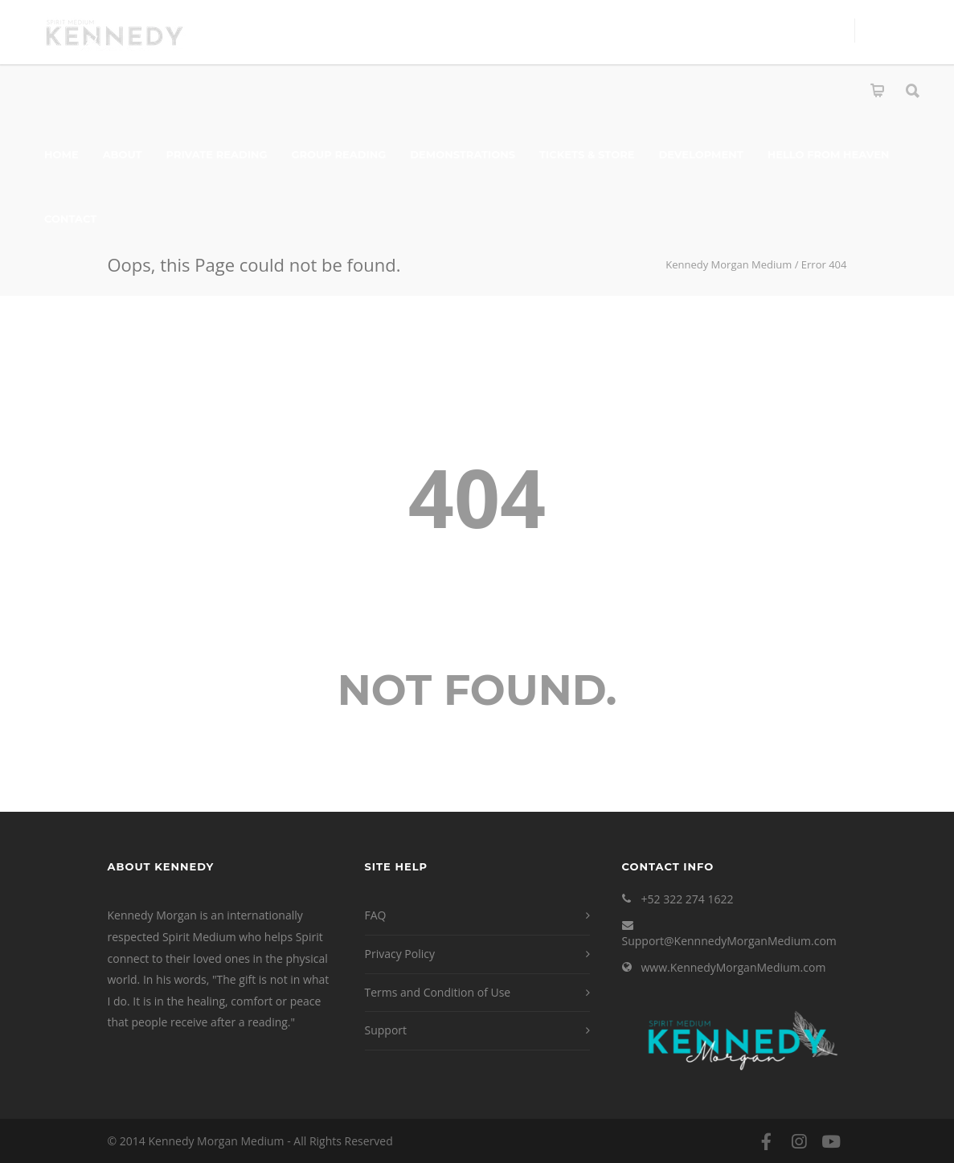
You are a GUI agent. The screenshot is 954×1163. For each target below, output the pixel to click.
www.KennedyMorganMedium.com (733, 967)
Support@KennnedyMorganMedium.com (729, 940)
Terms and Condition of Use (438, 992)
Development (700, 154)
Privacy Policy (400, 953)
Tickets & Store (586, 154)
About (122, 154)
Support (386, 1030)
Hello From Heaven (829, 154)
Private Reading (217, 154)
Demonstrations (462, 154)
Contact (70, 218)
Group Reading (339, 154)
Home (61, 154)
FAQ (376, 915)
